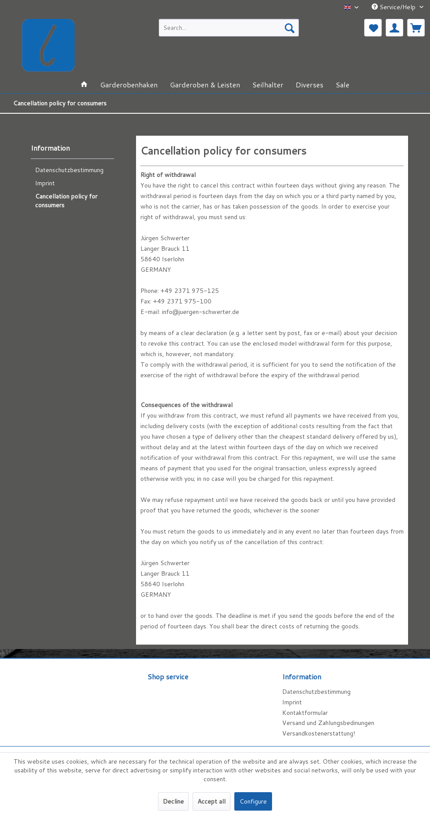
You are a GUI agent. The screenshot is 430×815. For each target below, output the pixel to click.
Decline (173, 801)
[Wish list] (373, 27)
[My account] (394, 27)
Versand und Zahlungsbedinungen (328, 722)
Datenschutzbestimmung (69, 170)
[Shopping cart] (416, 27)
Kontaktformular (305, 712)
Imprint (45, 183)
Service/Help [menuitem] (394, 7)
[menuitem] (229, 27)
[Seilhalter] (268, 84)
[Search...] (229, 27)
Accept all (211, 801)
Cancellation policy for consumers (66, 200)
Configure (253, 801)
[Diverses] (310, 84)
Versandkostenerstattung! (318, 733)
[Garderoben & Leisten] (205, 84)
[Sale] (342, 84)
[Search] (289, 27)
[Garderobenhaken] (129, 84)
